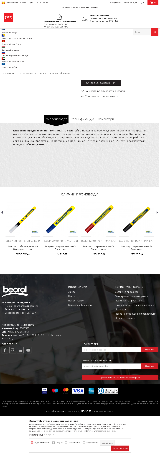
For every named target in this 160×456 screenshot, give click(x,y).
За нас (71, 332)
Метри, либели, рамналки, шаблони (60, 42)
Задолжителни (42, 442)
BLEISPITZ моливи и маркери (94, 42)
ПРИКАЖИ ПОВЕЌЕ (41, 435)
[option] (80, 7)
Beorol (4, 42)
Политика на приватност (129, 341)
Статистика (74, 442)
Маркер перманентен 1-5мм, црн (136, 288)
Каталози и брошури (80, 345)
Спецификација (82, 159)
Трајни (59, 442)
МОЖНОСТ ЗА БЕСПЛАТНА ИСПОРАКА (80, 7)
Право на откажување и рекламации (135, 354)
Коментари (106, 159)
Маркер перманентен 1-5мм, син (60, 288)
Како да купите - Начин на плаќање (135, 345)
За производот (56, 159)
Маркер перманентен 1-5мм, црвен (98, 288)
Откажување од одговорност (131, 336)
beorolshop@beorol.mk (26, 346)
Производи (15, 42)
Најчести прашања (125, 358)
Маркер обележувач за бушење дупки (23, 288)
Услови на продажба (126, 332)
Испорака (120, 349)
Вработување (76, 341)
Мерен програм (31, 42)
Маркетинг (92, 442)
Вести (71, 336)
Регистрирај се (130, 2)
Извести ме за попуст (145, 110)
